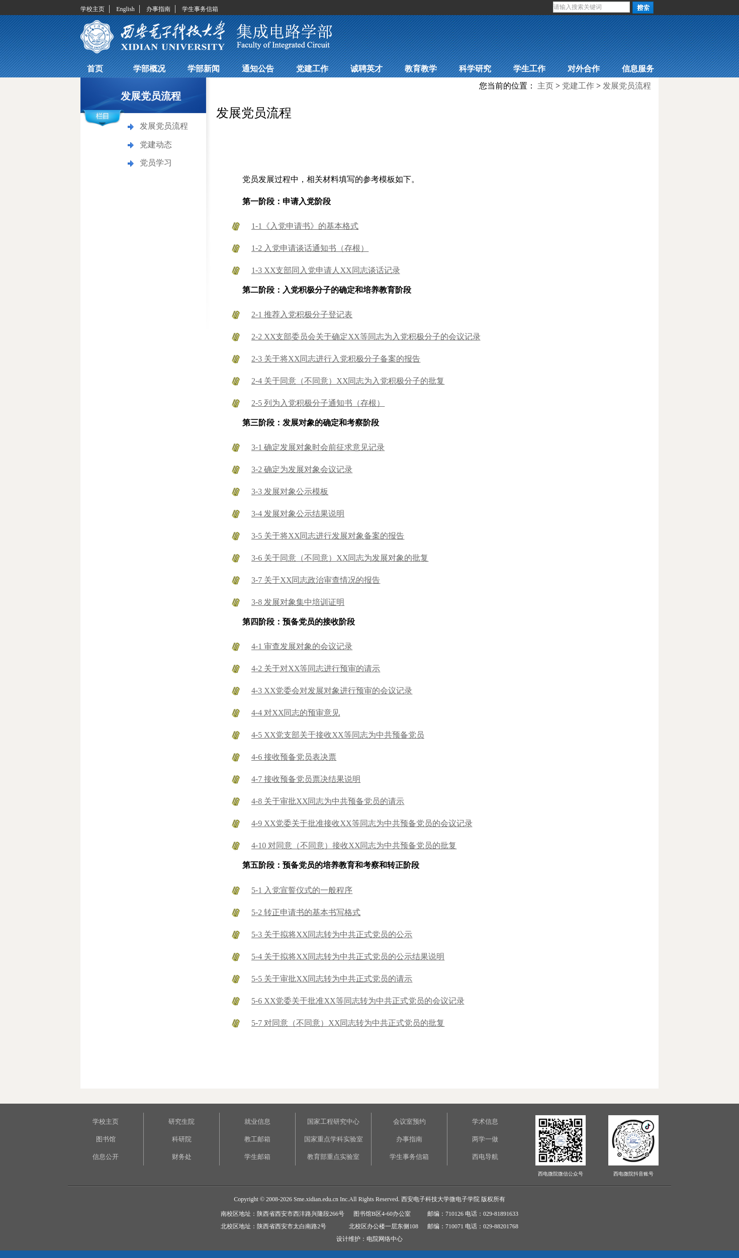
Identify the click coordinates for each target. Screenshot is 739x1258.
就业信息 (257, 1121)
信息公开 (106, 1156)
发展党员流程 (164, 126)
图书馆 (106, 1139)
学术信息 (485, 1121)
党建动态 (156, 144)
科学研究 (475, 68)
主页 (545, 85)
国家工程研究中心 (333, 1121)
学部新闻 (204, 68)
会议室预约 (409, 1121)
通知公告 (258, 68)
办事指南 (158, 9)
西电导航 (485, 1156)
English (125, 9)
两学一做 (485, 1139)
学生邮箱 (257, 1156)
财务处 (182, 1156)
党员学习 (156, 162)
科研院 (182, 1139)
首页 (95, 68)
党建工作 (312, 68)
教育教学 (421, 68)
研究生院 (181, 1121)
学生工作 (529, 68)
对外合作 (584, 68)
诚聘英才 (366, 68)
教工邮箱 (257, 1139)
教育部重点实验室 (333, 1156)
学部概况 (149, 68)
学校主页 (92, 9)
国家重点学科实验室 (333, 1139)
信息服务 (638, 68)
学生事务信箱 (200, 9)
